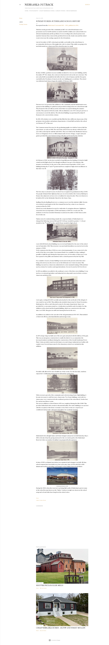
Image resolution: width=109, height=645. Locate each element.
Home (26, 11)
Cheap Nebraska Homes (47, 11)
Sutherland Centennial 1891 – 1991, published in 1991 (63, 25)
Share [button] (20, 18)
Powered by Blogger (54, 640)
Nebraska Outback (39, 4)
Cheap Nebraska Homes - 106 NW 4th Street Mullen (60, 628)
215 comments (43, 630)
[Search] (87, 4)
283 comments (43, 588)
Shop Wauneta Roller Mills (49, 585)
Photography (33, 11)
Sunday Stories (60, 11)
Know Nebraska (71, 11)
